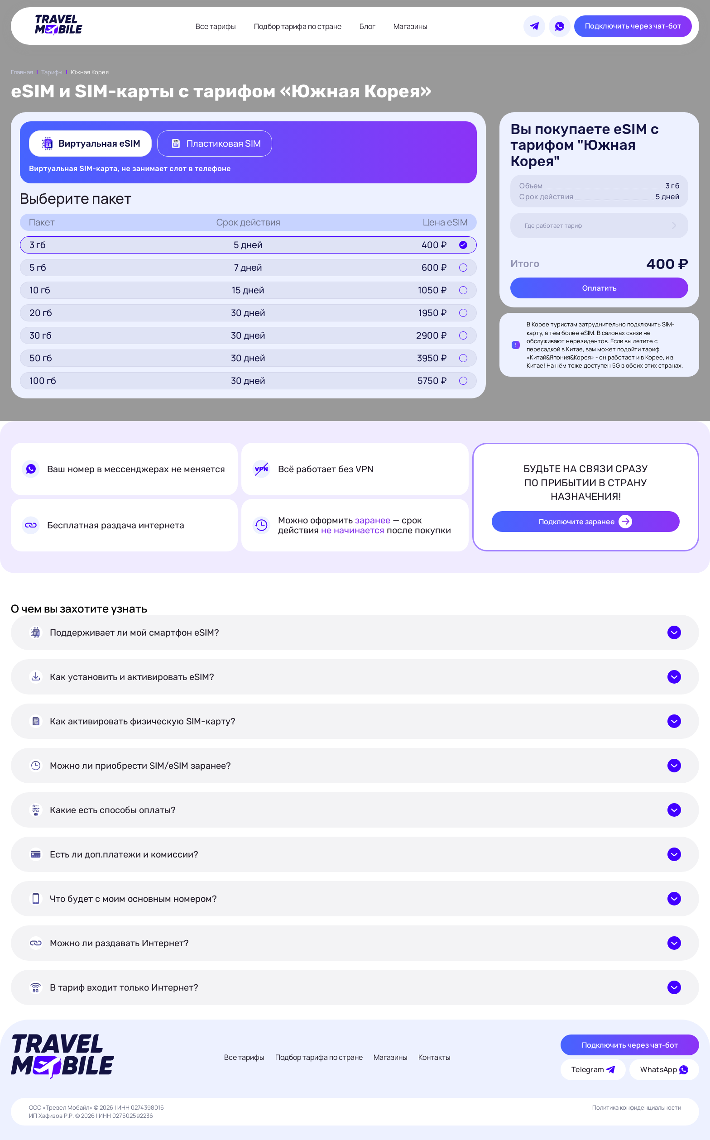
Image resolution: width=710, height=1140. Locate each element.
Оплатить (599, 288)
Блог (367, 26)
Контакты (434, 1057)
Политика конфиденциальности (636, 1107)
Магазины (410, 26)
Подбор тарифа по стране (297, 26)
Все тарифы (216, 26)
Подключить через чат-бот (633, 26)
